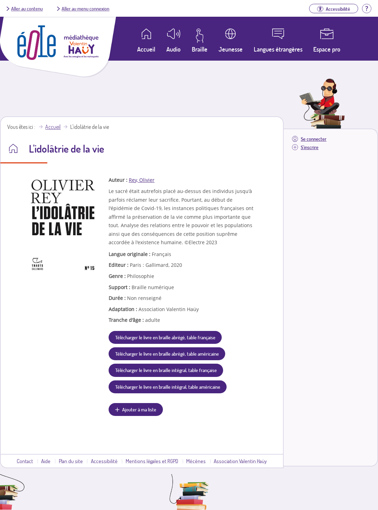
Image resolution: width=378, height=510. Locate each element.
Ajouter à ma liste (139, 409)
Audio (173, 49)
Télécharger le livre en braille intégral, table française (166, 370)
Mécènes (196, 460)
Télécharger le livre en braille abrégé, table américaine (167, 353)
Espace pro (326, 49)
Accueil (53, 126)
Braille (199, 49)
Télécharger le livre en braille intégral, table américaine (167, 387)
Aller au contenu (27, 8)
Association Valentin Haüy (240, 460)
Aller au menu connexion (85, 8)
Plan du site (71, 460)
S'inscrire (309, 147)
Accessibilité (104, 460)
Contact (25, 460)
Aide (45, 460)
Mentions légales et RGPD (152, 460)
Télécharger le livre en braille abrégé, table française (165, 337)
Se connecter (313, 139)
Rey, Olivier (142, 180)
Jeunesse (231, 49)
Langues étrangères (278, 49)
